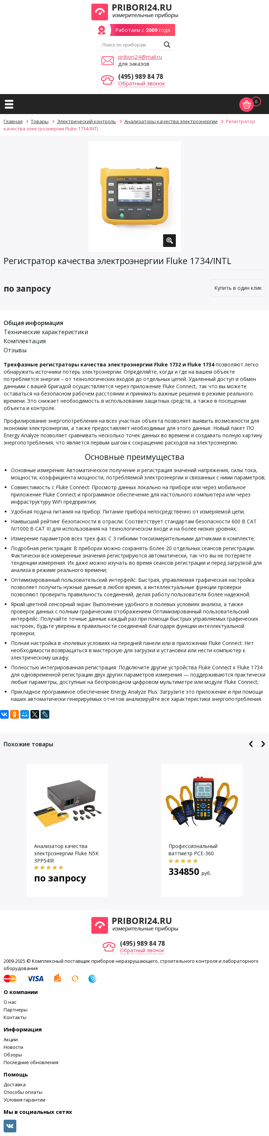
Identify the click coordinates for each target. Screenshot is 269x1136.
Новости (13, 1047)
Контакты (15, 1017)
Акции (11, 1039)
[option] (134, 196)
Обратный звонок (141, 83)
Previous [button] (251, 744)
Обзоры (13, 1054)
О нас (10, 1002)
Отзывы (15, 350)
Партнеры (16, 1009)
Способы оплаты (23, 1092)
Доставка (15, 1084)
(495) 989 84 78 (140, 76)
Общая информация (33, 323)
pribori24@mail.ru (140, 56)
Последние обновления (31, 1062)
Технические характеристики (46, 332)
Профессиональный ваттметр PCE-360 (193, 850)
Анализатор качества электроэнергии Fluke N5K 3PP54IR (66, 853)
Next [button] (263, 744)
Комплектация (25, 341)
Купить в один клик (238, 287)
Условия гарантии (24, 1099)
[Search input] (131, 45)
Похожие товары (28, 744)
